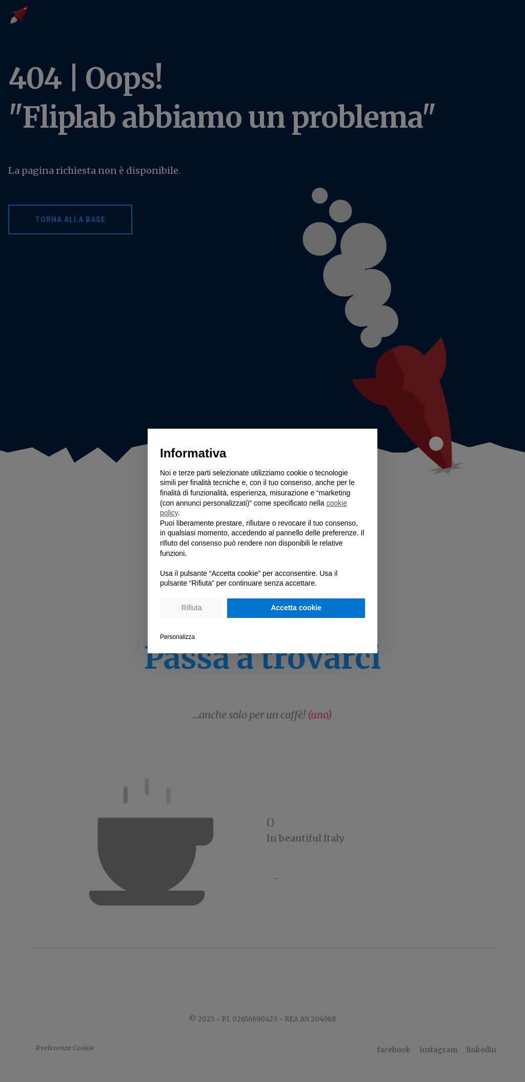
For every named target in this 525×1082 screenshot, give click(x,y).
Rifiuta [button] (191, 608)
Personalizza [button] (177, 636)
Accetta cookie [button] (296, 608)
